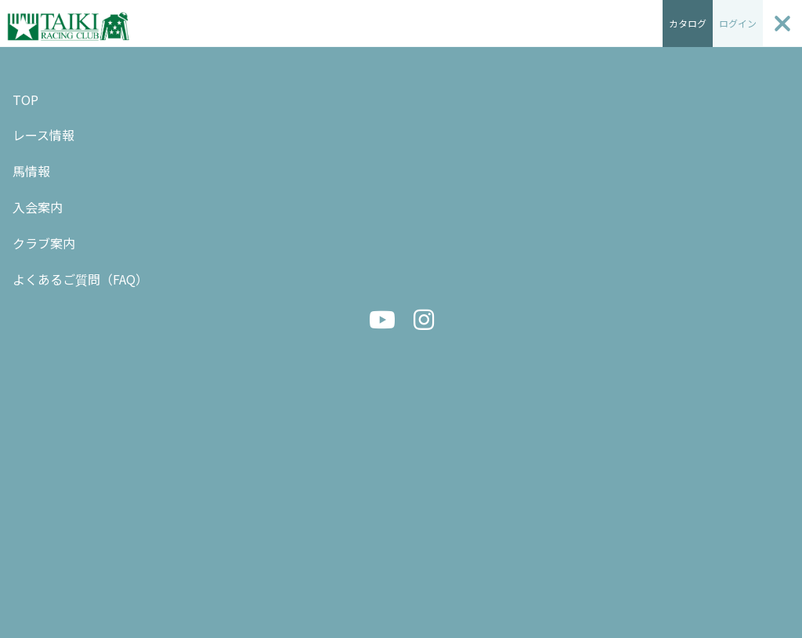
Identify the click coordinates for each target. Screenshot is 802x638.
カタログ (687, 23)
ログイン (738, 23)
